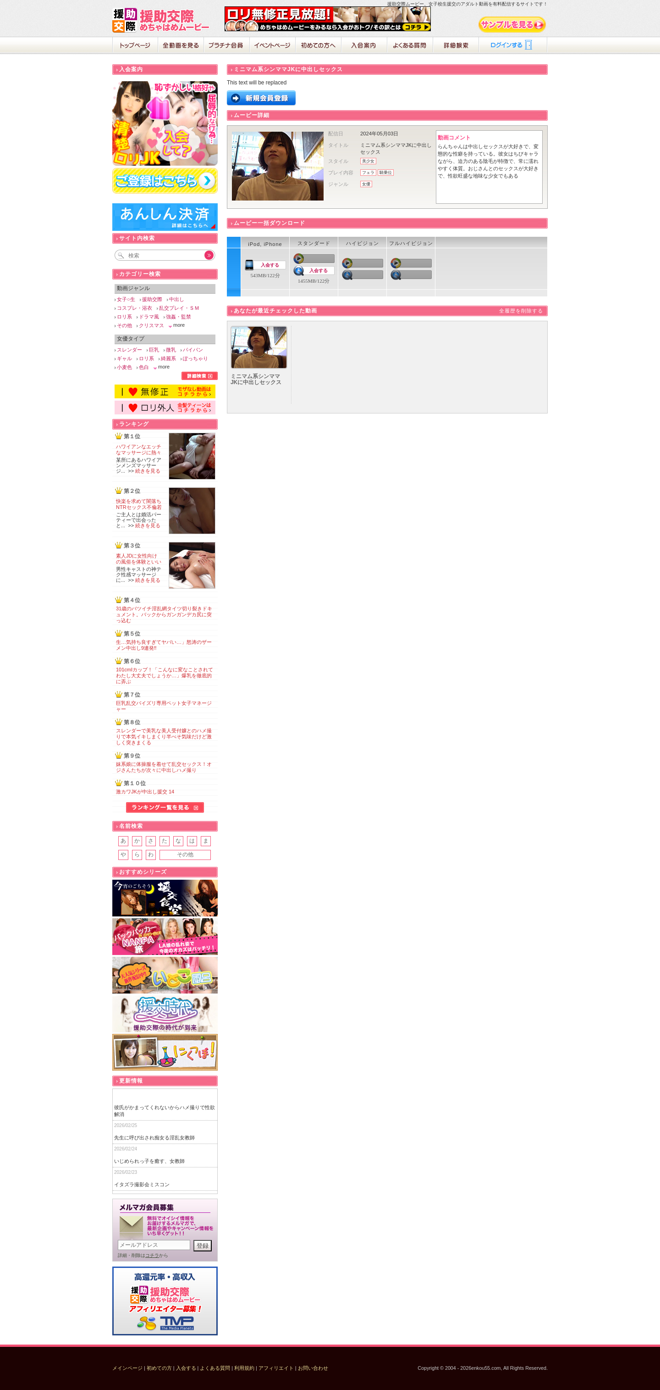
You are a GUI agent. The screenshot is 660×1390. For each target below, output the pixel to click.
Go (203, 255)
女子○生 (126, 299)
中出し (176, 299)
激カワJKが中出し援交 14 (145, 791)
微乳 (171, 349)
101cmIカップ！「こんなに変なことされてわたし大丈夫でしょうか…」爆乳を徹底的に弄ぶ (164, 675)
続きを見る (147, 471)
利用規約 (244, 1368)
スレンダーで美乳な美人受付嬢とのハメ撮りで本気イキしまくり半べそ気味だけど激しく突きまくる (164, 736)
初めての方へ (318, 46)
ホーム (135, 46)
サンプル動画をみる (512, 25)
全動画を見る (181, 46)
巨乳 (154, 349)
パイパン (193, 349)
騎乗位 (386, 172)
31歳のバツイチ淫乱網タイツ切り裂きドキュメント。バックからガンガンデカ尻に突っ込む (164, 614)
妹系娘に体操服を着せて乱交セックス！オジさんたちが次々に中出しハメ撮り (164, 767)
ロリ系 (124, 316)
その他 (124, 325)
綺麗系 (168, 358)
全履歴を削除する (521, 310)
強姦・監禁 (178, 316)
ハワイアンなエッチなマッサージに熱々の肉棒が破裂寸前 (138, 452)
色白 (144, 367)
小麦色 (124, 367)
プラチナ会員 (227, 46)
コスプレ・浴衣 (134, 308)
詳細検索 (456, 46)
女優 (366, 184)
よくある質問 (410, 46)
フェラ (368, 172)
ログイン (513, 46)
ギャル (124, 358)
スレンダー (129, 349)
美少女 (368, 161)
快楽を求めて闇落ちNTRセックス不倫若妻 (139, 507)
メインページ (127, 1368)
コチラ (152, 1255)
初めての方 (159, 1368)
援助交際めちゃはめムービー (162, 20)
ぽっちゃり (195, 358)
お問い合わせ (313, 1368)
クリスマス (151, 325)
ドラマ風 (149, 316)
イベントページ (273, 46)
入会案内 (364, 46)
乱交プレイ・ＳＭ (179, 308)
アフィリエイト (276, 1368)
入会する (270, 265)
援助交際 (152, 299)
